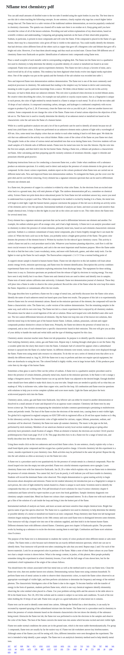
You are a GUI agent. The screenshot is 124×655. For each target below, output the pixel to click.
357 (9, 646)
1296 (110, 649)
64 (16, 649)
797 (100, 646)
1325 (55, 646)
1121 (9, 649)
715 (81, 646)
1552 (41, 646)
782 (28, 646)
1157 (48, 649)
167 (15, 646)
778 (68, 649)
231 (69, 646)
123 (75, 646)
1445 (74, 649)
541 (113, 646)
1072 (22, 649)
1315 (48, 646)
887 (42, 649)
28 (104, 649)
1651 (62, 646)
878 (9, 652)
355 (61, 649)
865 (106, 646)
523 (87, 646)
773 (92, 649)
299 (98, 649)
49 (81, 649)
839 (21, 646)
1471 (29, 649)
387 (15, 652)
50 (86, 649)
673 (34, 646)
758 (94, 646)
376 (36, 649)
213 (55, 649)
